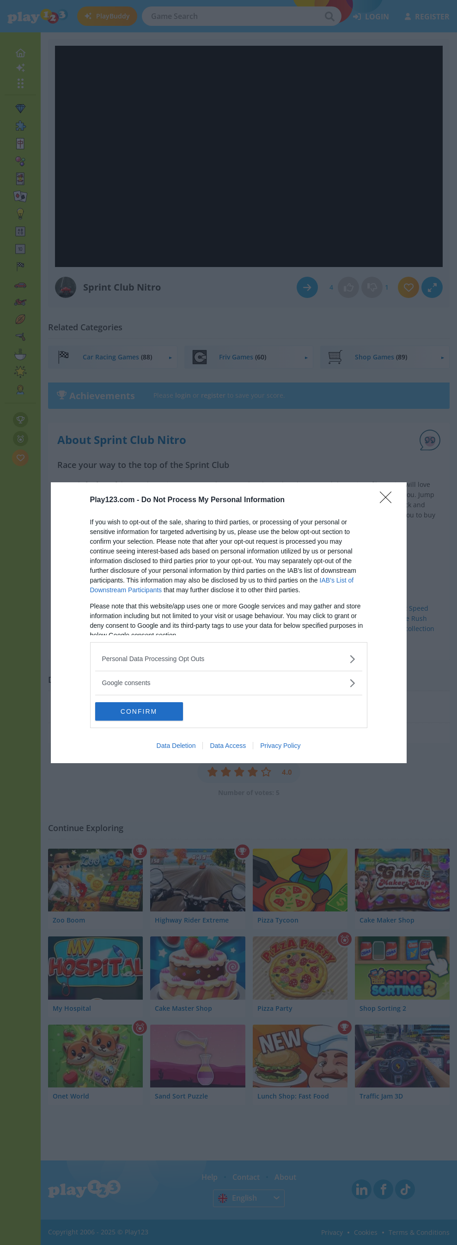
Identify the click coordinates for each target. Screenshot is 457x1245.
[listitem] (228, 659)
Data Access (228, 745)
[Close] (388, 500)
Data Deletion (176, 745)
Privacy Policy (280, 745)
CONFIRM (139, 711)
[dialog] (229, 622)
